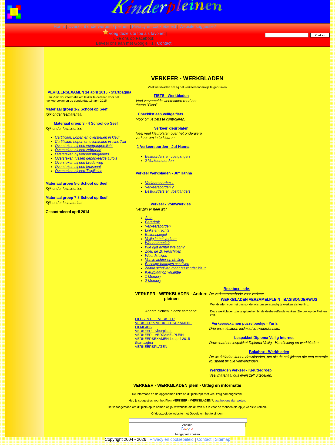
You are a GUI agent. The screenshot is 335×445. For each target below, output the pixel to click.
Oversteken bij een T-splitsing (78, 171)
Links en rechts (157, 230)
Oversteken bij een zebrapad (78, 150)
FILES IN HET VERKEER (155, 319)
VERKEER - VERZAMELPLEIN (159, 335)
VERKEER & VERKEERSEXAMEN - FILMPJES (163, 325)
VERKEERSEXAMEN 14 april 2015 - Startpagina (89, 92)
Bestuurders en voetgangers (168, 156)
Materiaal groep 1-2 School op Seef (76, 109)
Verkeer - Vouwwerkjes (171, 204)
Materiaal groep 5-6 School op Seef (76, 183)
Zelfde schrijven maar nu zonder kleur (175, 268)
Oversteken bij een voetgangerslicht (84, 146)
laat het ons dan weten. (230, 400)
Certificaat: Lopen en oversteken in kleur (87, 137)
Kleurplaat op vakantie (163, 272)
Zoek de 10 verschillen (163, 251)
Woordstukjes (156, 256)
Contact (164, 43)
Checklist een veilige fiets (160, 114)
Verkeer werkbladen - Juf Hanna (164, 173)
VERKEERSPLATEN (151, 346)
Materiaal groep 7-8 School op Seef (76, 198)
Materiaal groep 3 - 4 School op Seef (86, 123)
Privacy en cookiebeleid (154, 26)
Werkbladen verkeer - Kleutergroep (241, 370)
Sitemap (222, 439)
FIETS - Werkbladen (171, 96)
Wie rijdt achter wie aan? (165, 247)
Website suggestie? (197, 26)
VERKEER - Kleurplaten (153, 331)
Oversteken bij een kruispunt (78, 167)
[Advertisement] (24, 121)
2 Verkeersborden (159, 161)
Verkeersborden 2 (159, 187)
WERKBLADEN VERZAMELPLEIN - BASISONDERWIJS (269, 299)
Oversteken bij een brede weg (79, 162)
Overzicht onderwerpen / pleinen (98, 26)
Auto (148, 218)
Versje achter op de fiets (164, 260)
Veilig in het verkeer (161, 239)
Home (59, 26)
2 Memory (153, 281)
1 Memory (153, 276)
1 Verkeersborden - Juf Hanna (163, 147)
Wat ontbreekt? (157, 243)
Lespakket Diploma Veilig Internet (264, 338)
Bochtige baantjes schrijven (167, 264)
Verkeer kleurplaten (171, 128)
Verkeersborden (158, 226)
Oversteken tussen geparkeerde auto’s (86, 158)
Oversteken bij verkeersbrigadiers (82, 154)
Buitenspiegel (156, 235)
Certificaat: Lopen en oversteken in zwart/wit (90, 142)
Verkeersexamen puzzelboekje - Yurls (245, 323)
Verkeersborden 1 (159, 183)
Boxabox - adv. (237, 289)
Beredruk (152, 222)
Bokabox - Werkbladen (269, 352)
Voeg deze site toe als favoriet (133, 33)
